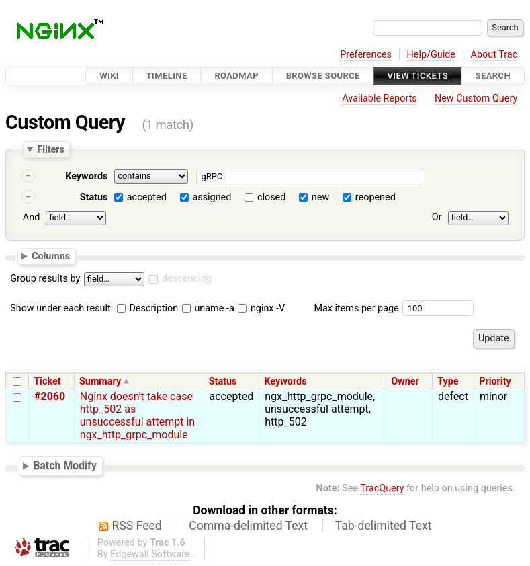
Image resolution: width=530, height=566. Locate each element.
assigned (211, 197)
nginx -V (261, 308)
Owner (405, 381)
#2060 (49, 396)
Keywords (86, 176)
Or (437, 217)
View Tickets (418, 76)
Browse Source (323, 76)
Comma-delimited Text (248, 525)
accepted (147, 197)
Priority (495, 381)
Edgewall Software (150, 554)
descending (187, 278)
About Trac (494, 54)
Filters (50, 149)
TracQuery (382, 488)
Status (94, 197)
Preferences (366, 54)
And (31, 217)
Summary (100, 381)
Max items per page (356, 308)
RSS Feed (137, 525)
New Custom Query (476, 98)
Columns (51, 255)
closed (271, 197)
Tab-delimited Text (383, 525)
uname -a (208, 308)
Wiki (109, 76)
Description (147, 308)
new (320, 197)
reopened (375, 197)
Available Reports (379, 98)
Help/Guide (431, 54)
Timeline (166, 76)
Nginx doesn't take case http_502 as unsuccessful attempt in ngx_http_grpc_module (137, 415)
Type (447, 381)
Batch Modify (65, 465)
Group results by (45, 278)
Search (493, 76)
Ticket (47, 381)
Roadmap (236, 76)
